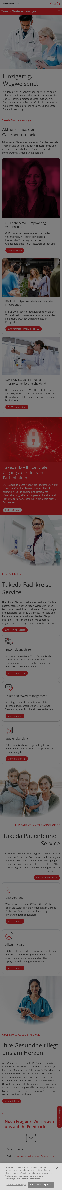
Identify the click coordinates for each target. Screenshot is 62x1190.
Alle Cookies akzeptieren (41, 1184)
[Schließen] (57, 1168)
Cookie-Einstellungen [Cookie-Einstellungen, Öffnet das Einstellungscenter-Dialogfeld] (16, 1184)
